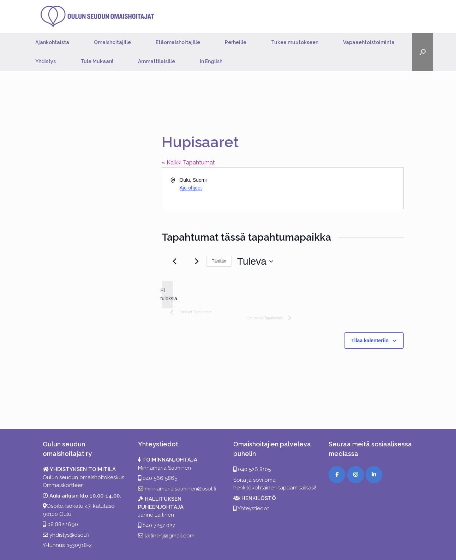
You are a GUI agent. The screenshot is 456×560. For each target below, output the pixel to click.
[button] (422, 52)
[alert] (167, 294)
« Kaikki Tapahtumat (188, 162)
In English (211, 61)
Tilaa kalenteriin (370, 340)
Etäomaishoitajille (178, 42)
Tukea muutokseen (294, 42)
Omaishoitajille (112, 42)
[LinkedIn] (374, 474)
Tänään (219, 261)
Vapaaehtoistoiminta (369, 42)
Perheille (235, 42)
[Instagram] (355, 474)
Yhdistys (45, 61)
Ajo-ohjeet (191, 188)
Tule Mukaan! (96, 61)
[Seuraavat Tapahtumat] (196, 261)
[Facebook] (337, 474)
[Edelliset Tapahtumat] (174, 261)
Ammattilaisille (156, 61)
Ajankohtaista (52, 42)
